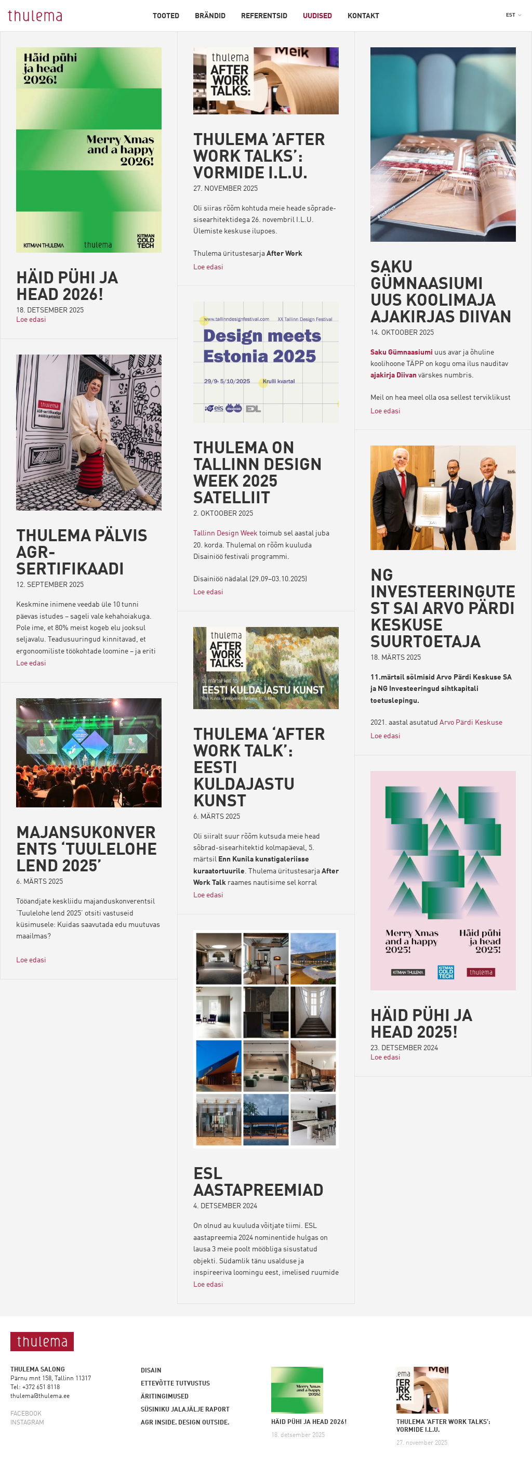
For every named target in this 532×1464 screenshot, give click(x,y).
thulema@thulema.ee (40, 1396)
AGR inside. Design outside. (185, 1423)
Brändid (210, 16)
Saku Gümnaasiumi (401, 352)
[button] (513, 15)
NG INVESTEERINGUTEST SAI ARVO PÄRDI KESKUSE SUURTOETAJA (442, 609)
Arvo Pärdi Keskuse (471, 722)
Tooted (166, 16)
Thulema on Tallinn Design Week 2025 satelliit (257, 474)
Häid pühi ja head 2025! (421, 1025)
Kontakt (363, 16)
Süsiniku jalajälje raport (185, 1410)
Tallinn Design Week (225, 533)
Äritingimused (165, 1397)
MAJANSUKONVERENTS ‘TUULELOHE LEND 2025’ (86, 850)
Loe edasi (31, 319)
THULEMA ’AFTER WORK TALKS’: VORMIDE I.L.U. (259, 157)
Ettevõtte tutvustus (175, 1384)
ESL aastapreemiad (258, 1183)
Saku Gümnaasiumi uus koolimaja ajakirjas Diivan (441, 293)
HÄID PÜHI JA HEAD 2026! (67, 287)
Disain (151, 1371)
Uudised (317, 16)
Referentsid (264, 16)
